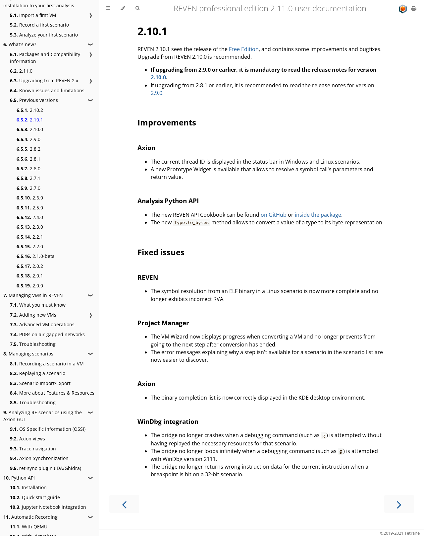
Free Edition (244, 49)
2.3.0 (30, 227)
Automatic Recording (30, 517)
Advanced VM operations (42, 324)
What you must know (38, 305)
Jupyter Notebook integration (48, 507)
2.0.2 (30, 266)
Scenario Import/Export (40, 383)
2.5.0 (30, 207)
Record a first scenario (39, 25)
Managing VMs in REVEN (33, 295)
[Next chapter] (399, 504)
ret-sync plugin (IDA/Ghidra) (45, 468)
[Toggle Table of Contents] (108, 8)
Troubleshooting (33, 344)
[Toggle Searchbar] (137, 8)
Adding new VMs (33, 315)
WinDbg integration (167, 421)
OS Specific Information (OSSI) (47, 429)
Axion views (27, 438)
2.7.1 (28, 178)
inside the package (318, 214)
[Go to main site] (403, 8)
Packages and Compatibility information (45, 57)
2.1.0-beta (36, 256)
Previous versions (34, 100)
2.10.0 (30, 129)
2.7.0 (28, 188)
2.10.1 (30, 119)
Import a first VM (33, 15)
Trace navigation (33, 448)
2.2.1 (30, 237)
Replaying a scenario (37, 373)
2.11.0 (21, 71)
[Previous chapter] (124, 504)
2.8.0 (28, 168)
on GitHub (274, 214)
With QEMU (28, 526)
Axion (146, 147)
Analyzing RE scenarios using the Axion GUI (42, 415)
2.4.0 (30, 217)
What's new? (19, 44)
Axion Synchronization (39, 458)
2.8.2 (28, 149)
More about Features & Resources (52, 393)
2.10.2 (30, 110)
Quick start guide (35, 497)
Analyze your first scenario (44, 35)
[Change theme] (122, 8)
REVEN (147, 277)
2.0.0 (30, 285)
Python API (19, 478)
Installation (28, 487)
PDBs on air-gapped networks (47, 334)
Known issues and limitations (47, 90)
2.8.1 (28, 159)
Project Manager (163, 323)
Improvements (166, 122)
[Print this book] (414, 8)
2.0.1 (30, 275)
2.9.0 (28, 139)
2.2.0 (30, 246)
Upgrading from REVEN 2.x (44, 80)
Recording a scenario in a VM (47, 363)
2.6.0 (30, 197)
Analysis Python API (168, 200)
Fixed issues (161, 252)
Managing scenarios (28, 353)
